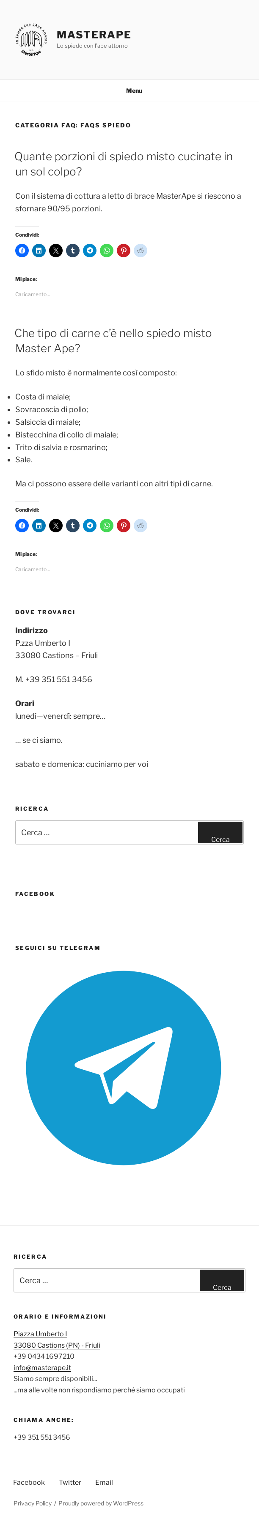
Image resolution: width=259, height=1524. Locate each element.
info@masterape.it (42, 1368)
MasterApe (94, 35)
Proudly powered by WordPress (100, 1503)
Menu (129, 90)
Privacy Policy (33, 1503)
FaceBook (35, 893)
